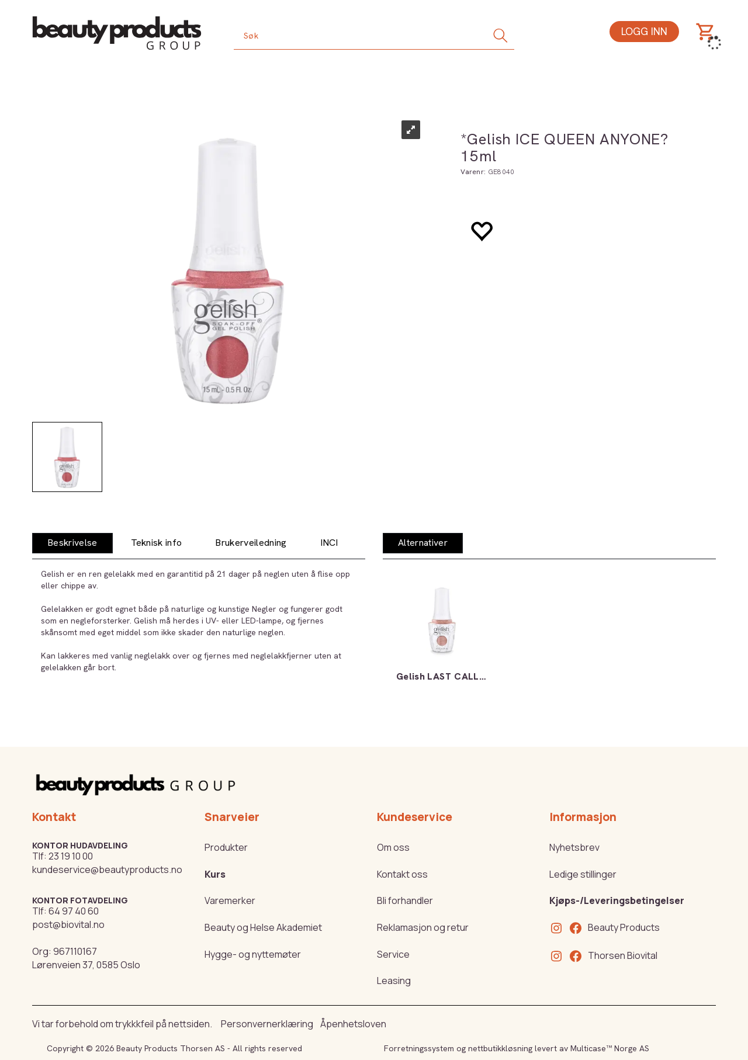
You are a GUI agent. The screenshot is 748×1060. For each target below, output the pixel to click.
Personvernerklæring (267, 1023)
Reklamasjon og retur (423, 927)
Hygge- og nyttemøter (253, 954)
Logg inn (644, 31)
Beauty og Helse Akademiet (263, 927)
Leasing (394, 980)
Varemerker (230, 900)
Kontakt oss (402, 874)
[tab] (72, 543)
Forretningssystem (419, 1048)
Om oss (393, 847)
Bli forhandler (405, 900)
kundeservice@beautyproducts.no (107, 869)
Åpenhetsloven (353, 1023)
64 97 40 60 (74, 911)
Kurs (215, 874)
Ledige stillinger (583, 874)
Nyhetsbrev (574, 847)
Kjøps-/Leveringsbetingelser (616, 900)
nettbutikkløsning (500, 1048)
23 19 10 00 (71, 856)
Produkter (226, 847)
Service (393, 954)
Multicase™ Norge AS (609, 1048)
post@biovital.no (68, 924)
